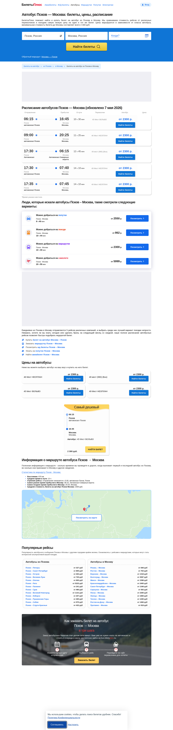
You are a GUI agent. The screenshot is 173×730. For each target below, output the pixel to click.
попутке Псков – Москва (47, 351)
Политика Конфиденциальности (64, 718)
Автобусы (75, 5)
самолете (63, 258)
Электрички (107, 5)
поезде (62, 229)
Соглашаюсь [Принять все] (57, 724)
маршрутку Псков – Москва (48, 343)
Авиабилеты (50, 5)
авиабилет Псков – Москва (45, 354)
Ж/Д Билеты (63, 5)
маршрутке (64, 244)
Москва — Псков (49, 57)
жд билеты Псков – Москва (51, 347)
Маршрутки (86, 5)
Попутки (97, 5)
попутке (62, 215)
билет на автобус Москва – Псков (50, 340)
